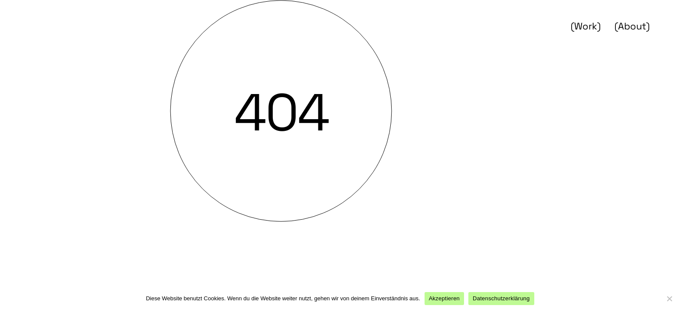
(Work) (586, 26)
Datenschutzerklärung (501, 298)
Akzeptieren (444, 298)
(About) (632, 26)
